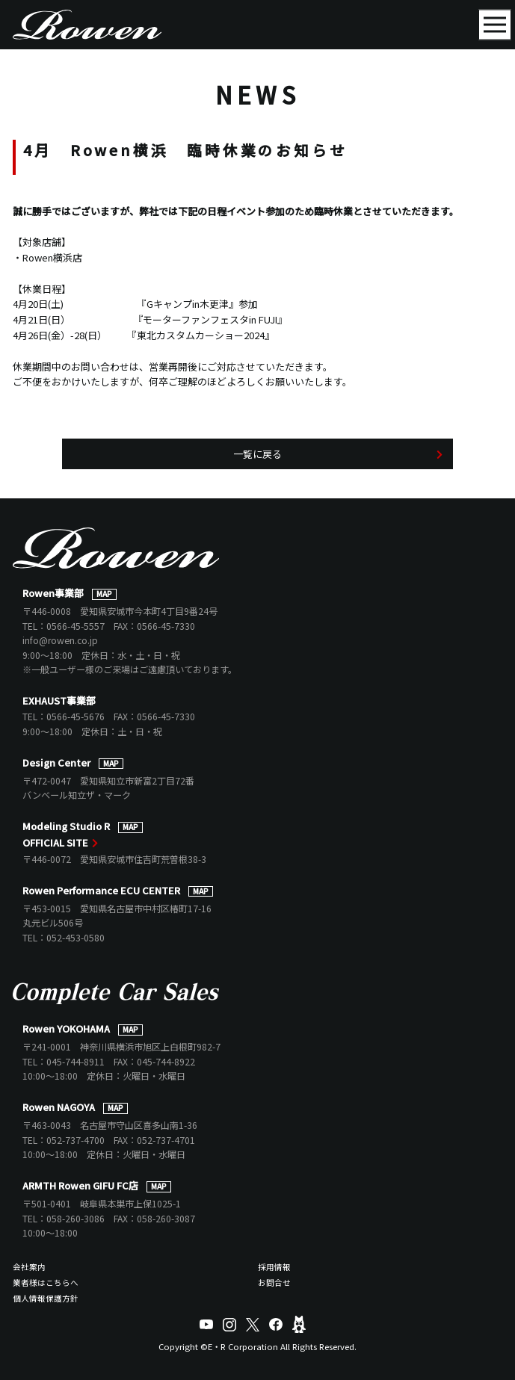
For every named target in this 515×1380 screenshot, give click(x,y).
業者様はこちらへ (45, 1282)
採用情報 (274, 1266)
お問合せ (274, 1282)
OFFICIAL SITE (55, 842)
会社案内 (29, 1266)
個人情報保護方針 (45, 1298)
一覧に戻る (257, 454)
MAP (104, 594)
